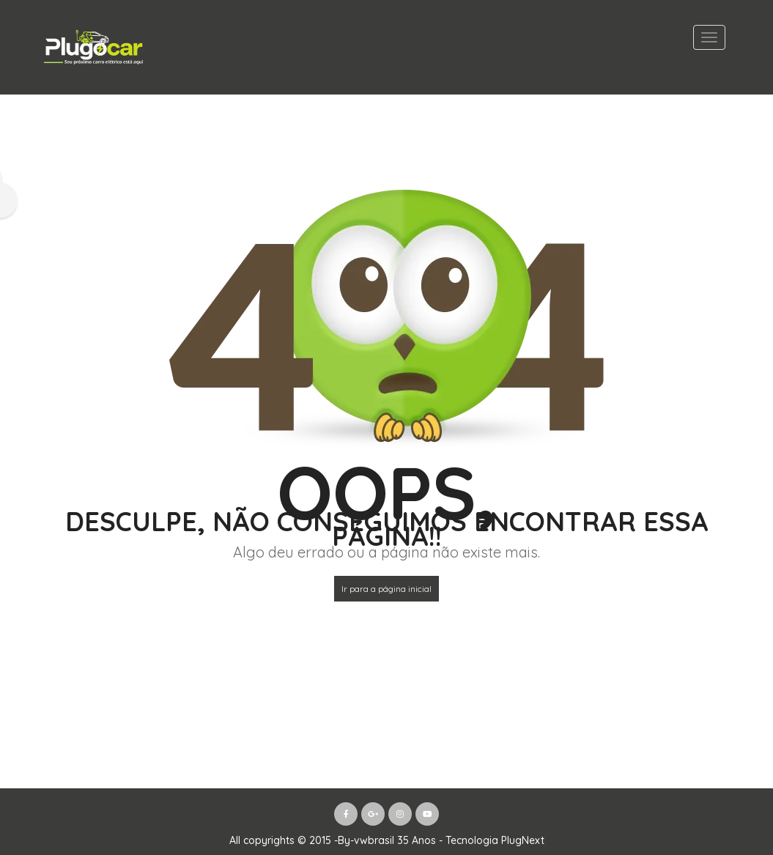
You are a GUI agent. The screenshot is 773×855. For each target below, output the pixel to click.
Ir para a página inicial (386, 588)
